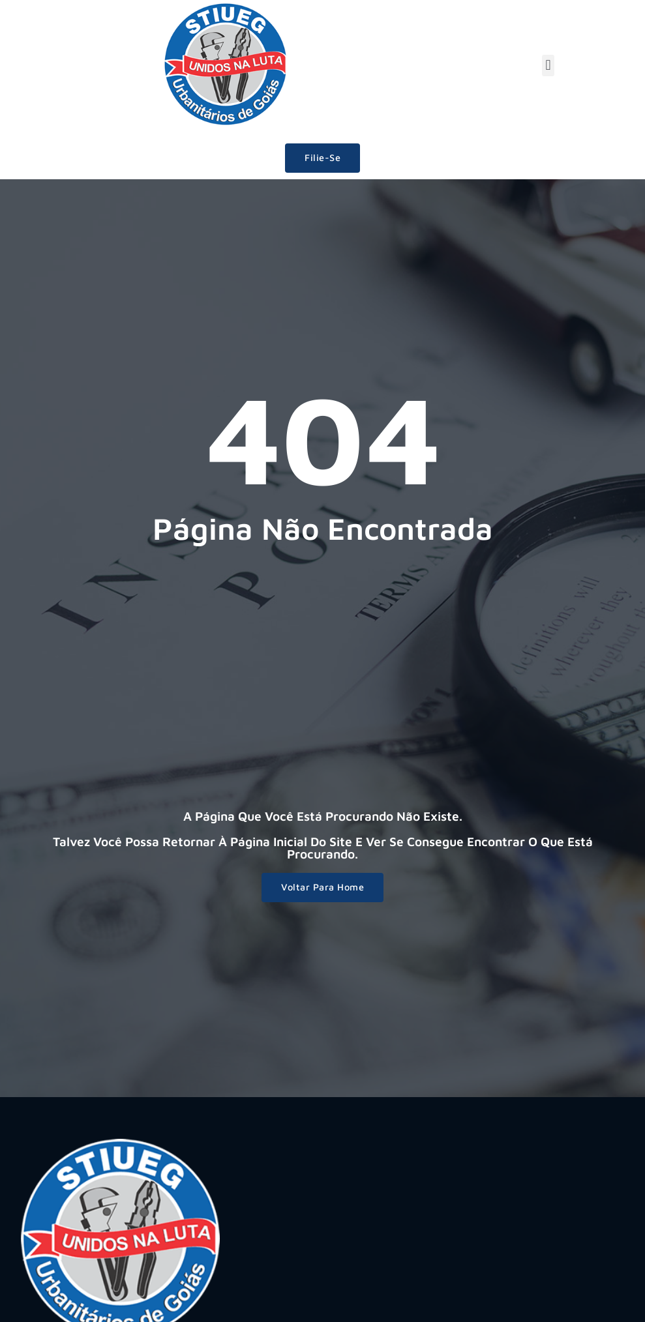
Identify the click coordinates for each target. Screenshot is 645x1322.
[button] (548, 65)
